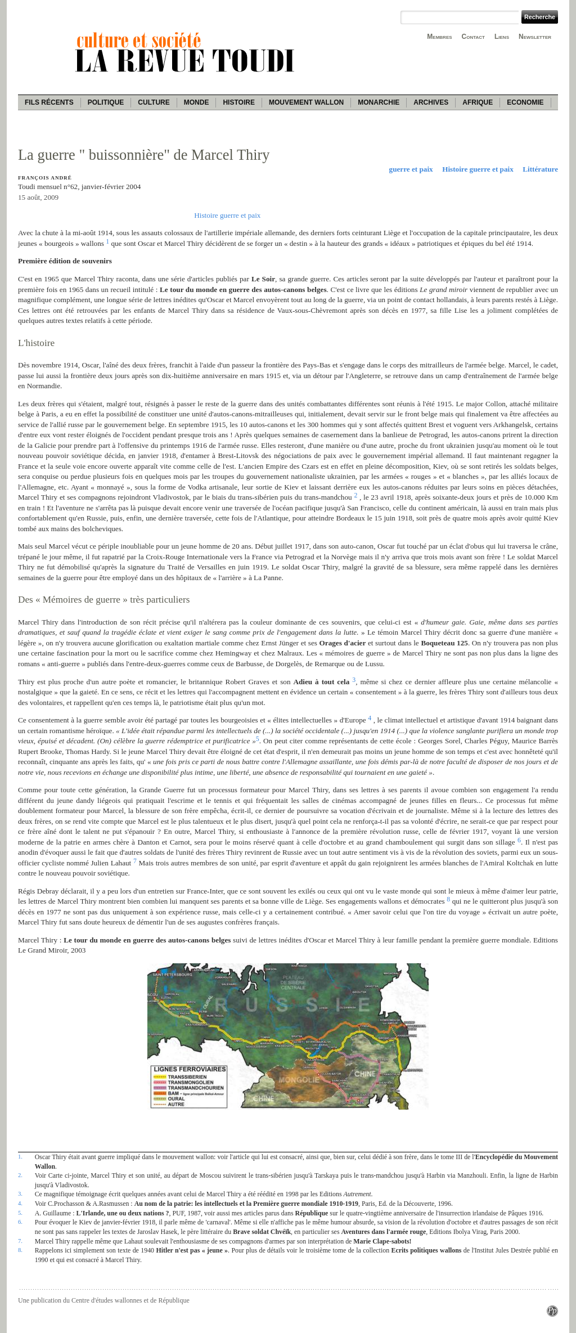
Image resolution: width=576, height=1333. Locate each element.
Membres (439, 37)
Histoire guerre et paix (478, 169)
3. (20, 1193)
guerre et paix (411, 169)
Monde (196, 102)
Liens (501, 37)
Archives (430, 102)
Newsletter (535, 37)
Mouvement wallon (306, 102)
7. (20, 1240)
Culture (153, 102)
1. (20, 1156)
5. (20, 1212)
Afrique (477, 102)
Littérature (540, 169)
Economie (525, 102)
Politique (106, 102)
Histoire (238, 102)
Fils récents (49, 102)
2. (20, 1175)
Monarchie (378, 102)
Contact (473, 37)
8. (20, 1249)
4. (20, 1203)
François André (45, 178)
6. (20, 1221)
